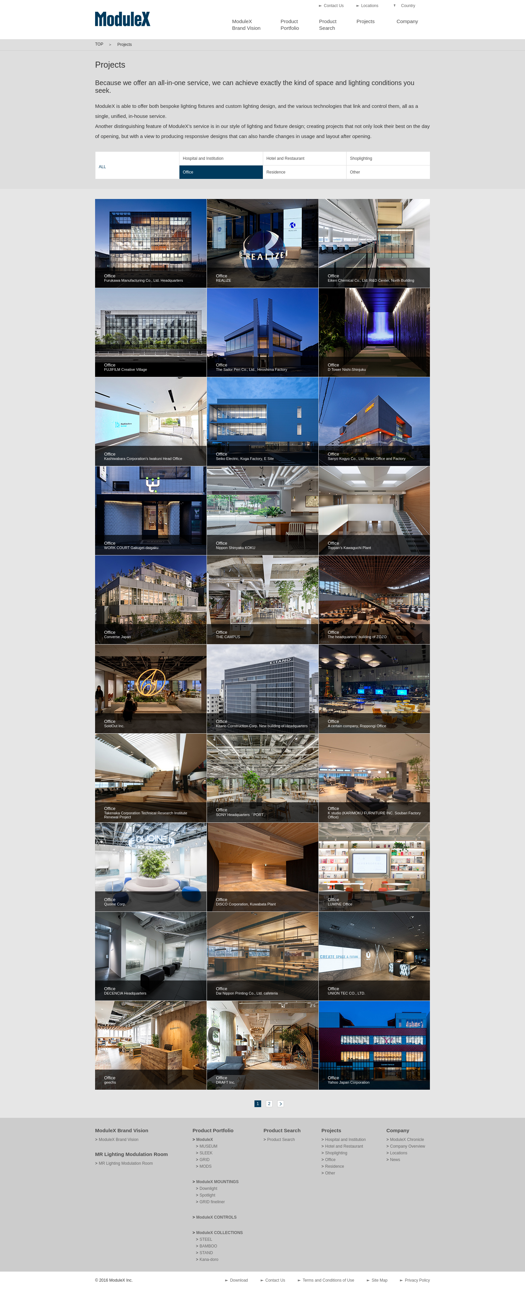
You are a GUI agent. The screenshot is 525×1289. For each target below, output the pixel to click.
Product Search (282, 1130)
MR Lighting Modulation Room (131, 1154)
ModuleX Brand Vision (121, 1130)
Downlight (208, 1188)
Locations (369, 5)
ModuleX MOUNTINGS (217, 1181)
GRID (205, 1159)
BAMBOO (208, 1246)
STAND (206, 1252)
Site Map (379, 1280)
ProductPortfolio (290, 24)
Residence (276, 172)
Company (407, 21)
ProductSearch (327, 24)
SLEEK (206, 1153)
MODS (206, 1166)
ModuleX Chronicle (407, 1139)
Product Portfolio (213, 1130)
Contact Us (334, 5)
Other (355, 172)
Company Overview (407, 1146)
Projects (366, 21)
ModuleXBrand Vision (246, 24)
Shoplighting (361, 158)
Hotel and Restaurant (285, 158)
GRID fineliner (212, 1202)
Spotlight (207, 1195)
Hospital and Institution (203, 158)
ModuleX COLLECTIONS (219, 1232)
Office (188, 172)
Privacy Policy (417, 1280)
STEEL (206, 1239)
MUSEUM (208, 1146)
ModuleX (204, 1139)
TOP (99, 44)
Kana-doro (209, 1259)
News (395, 1159)
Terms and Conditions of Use (328, 1280)
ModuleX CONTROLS (216, 1217)
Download (239, 1280)
